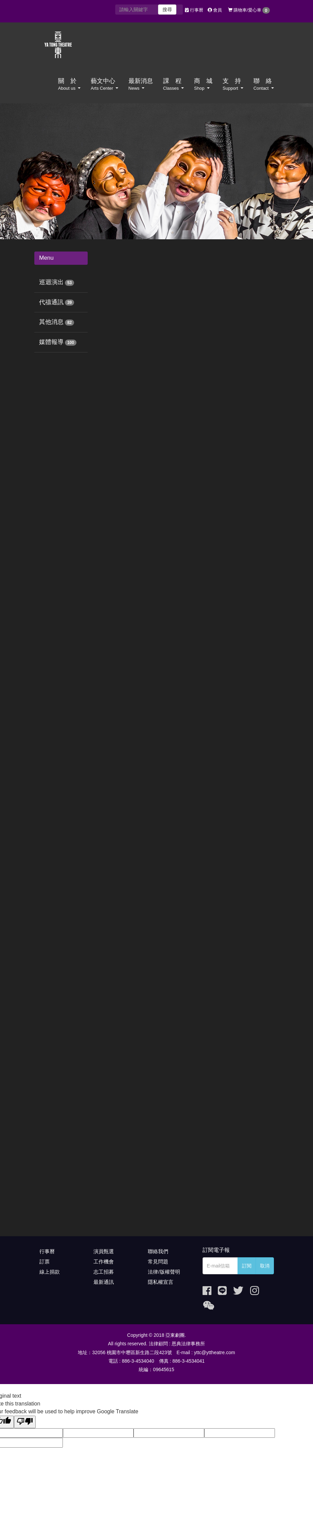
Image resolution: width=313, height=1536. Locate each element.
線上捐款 (49, 1272)
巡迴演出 (51, 282)
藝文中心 (104, 84)
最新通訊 (103, 1282)
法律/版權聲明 (164, 1272)
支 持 (233, 84)
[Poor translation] (25, 1422)
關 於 (69, 84)
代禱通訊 (51, 302)
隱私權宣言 (160, 1282)
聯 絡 (264, 84)
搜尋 (167, 9)
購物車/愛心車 (249, 10)
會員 (215, 10)
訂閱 (246, 1266)
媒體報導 (51, 342)
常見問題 (158, 1261)
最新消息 (140, 84)
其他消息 (51, 321)
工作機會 (103, 1261)
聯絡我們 (158, 1251)
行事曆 (194, 10)
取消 (264, 1266)
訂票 (44, 1261)
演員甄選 (103, 1251)
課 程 (173, 84)
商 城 (203, 84)
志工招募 (103, 1272)
